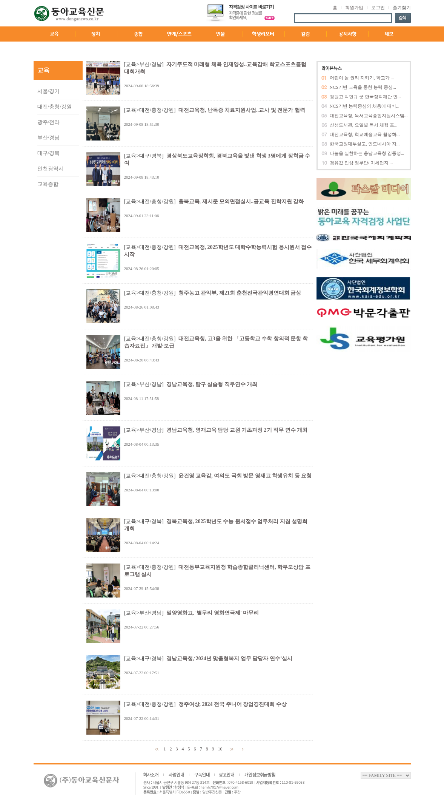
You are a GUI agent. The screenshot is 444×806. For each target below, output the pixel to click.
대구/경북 (48, 153)
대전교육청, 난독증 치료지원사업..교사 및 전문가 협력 (241, 110)
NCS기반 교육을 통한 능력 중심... (363, 87)
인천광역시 (50, 168)
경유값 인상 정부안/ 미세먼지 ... (361, 162)
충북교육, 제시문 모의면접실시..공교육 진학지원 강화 (241, 201)
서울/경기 (48, 91)
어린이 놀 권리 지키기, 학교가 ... (362, 77)
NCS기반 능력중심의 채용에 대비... (364, 106)
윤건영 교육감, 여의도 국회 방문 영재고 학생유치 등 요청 (245, 476)
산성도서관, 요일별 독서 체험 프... (364, 125)
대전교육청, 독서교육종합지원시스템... (369, 115)
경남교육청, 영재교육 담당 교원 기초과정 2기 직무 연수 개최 (237, 430)
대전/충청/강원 (54, 107)
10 (221, 749)
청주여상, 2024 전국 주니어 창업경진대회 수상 (232, 704)
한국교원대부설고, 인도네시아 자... (365, 144)
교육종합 (47, 184)
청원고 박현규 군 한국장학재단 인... (365, 96)
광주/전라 (48, 122)
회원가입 (354, 7)
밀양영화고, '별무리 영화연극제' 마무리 (212, 613)
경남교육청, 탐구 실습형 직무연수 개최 (212, 384)
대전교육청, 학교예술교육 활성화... (365, 134)
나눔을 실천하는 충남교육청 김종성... (367, 153)
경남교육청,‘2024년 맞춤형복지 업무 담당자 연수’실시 (229, 658)
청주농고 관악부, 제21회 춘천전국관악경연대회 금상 (239, 293)
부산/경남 (48, 138)
